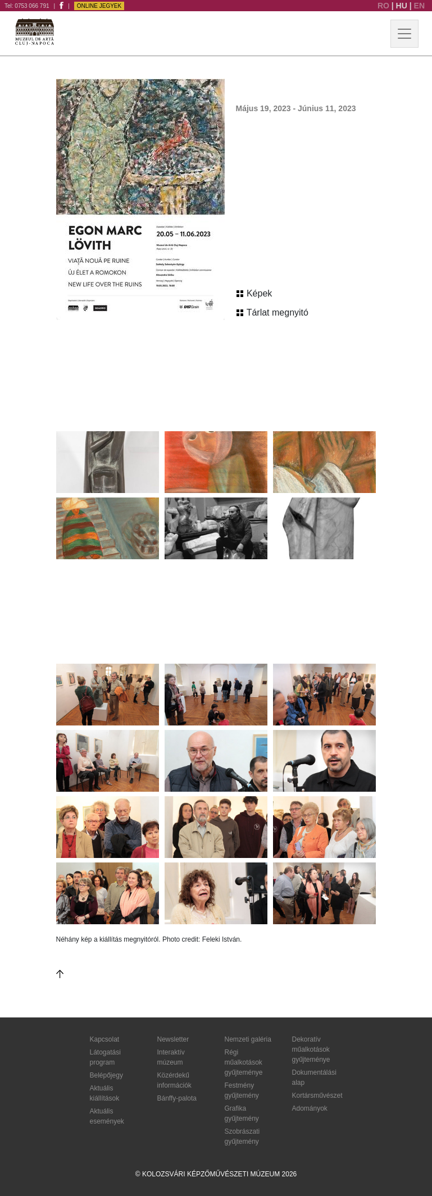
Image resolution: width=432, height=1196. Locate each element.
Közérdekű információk (174, 1080)
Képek (254, 293)
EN (419, 5)
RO (385, 5)
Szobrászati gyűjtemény (242, 1136)
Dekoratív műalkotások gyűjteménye (311, 1049)
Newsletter (173, 1039)
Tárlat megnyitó (272, 312)
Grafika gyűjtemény (242, 1113)
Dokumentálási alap (314, 1078)
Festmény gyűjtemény (242, 1090)
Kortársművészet (317, 1095)
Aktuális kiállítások (105, 1093)
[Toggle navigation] (404, 34)
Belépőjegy (106, 1075)
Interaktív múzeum (171, 1057)
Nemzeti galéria (248, 1039)
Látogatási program (105, 1057)
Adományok (310, 1108)
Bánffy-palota (177, 1098)
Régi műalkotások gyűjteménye (244, 1062)
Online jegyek (99, 6)
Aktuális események (107, 1116)
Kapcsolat (105, 1039)
